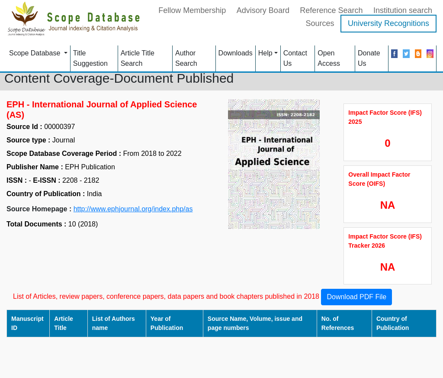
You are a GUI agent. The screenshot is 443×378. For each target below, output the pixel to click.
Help (265, 53)
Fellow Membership (192, 10)
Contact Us (295, 58)
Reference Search (331, 10)
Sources (319, 23)
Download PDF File (356, 296)
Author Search (186, 58)
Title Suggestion (90, 58)
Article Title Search (137, 58)
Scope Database (35, 53)
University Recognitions (388, 23)
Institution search (402, 10)
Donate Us (369, 58)
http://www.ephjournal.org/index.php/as (133, 209)
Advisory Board (263, 10)
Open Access (329, 58)
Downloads (235, 53)
